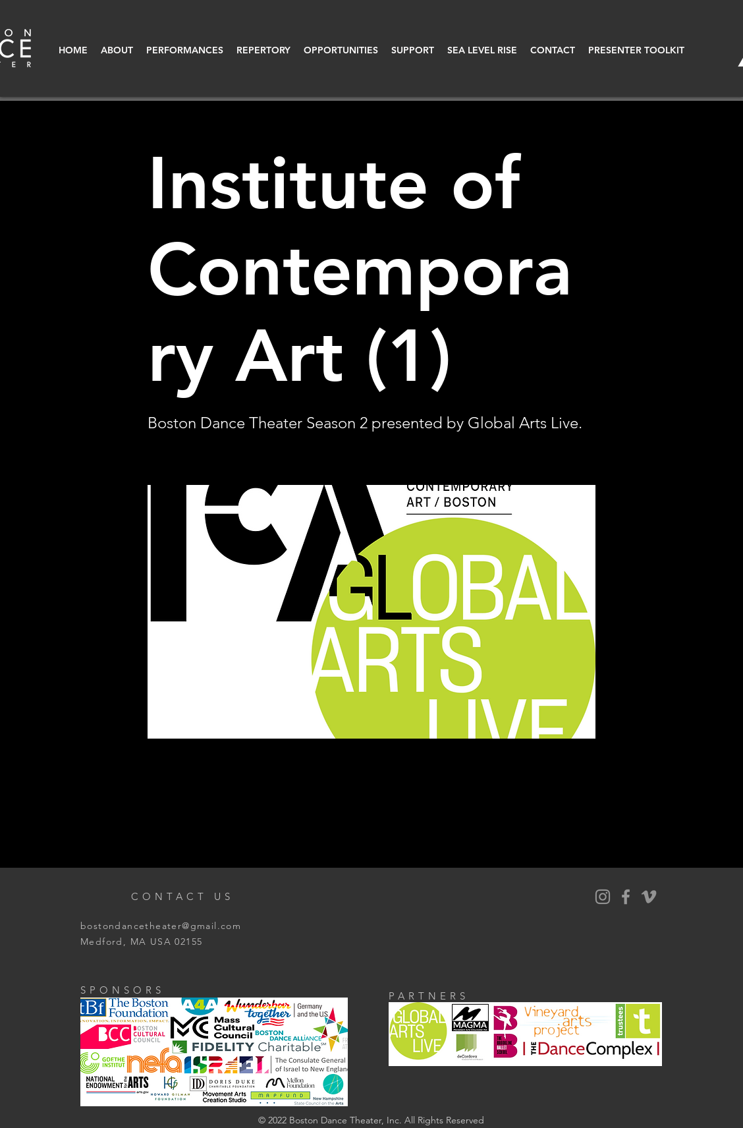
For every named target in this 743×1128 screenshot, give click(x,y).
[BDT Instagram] (603, 897)
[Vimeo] (649, 897)
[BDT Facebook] (626, 897)
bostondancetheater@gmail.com (160, 926)
